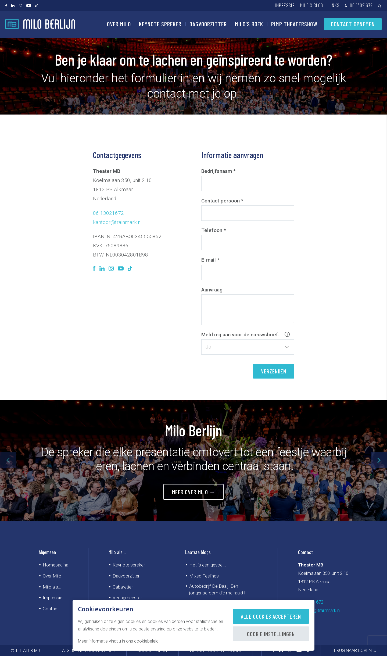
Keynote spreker (160, 24)
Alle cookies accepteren (271, 616)
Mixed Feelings (204, 576)
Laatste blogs (198, 552)
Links (333, 5)
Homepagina (55, 565)
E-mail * (210, 260)
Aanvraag (212, 290)
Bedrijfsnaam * (218, 171)
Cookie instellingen (271, 633)
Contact (51, 608)
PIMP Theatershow (294, 24)
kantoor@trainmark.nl (117, 222)
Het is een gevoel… (207, 565)
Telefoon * (213, 230)
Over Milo (119, 24)
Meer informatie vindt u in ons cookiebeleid (118, 641)
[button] (379, 460)
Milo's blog (311, 5)
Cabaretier (123, 587)
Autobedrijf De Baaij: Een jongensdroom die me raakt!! (217, 589)
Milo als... (52, 587)
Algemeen (47, 552)
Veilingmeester (127, 597)
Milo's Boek (249, 24)
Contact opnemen (353, 24)
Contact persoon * (222, 201)
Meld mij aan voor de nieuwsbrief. (247, 334)
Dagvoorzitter (208, 24)
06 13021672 (358, 5)
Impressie (285, 5)
